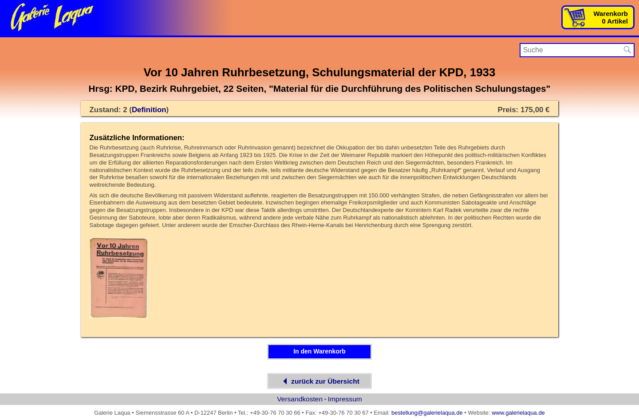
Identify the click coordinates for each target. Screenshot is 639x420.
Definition (149, 110)
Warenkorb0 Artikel (610, 17)
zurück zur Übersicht (319, 381)
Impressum (345, 399)
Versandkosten (300, 399)
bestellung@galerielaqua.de (427, 412)
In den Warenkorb (319, 351)
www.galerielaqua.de (518, 412)
